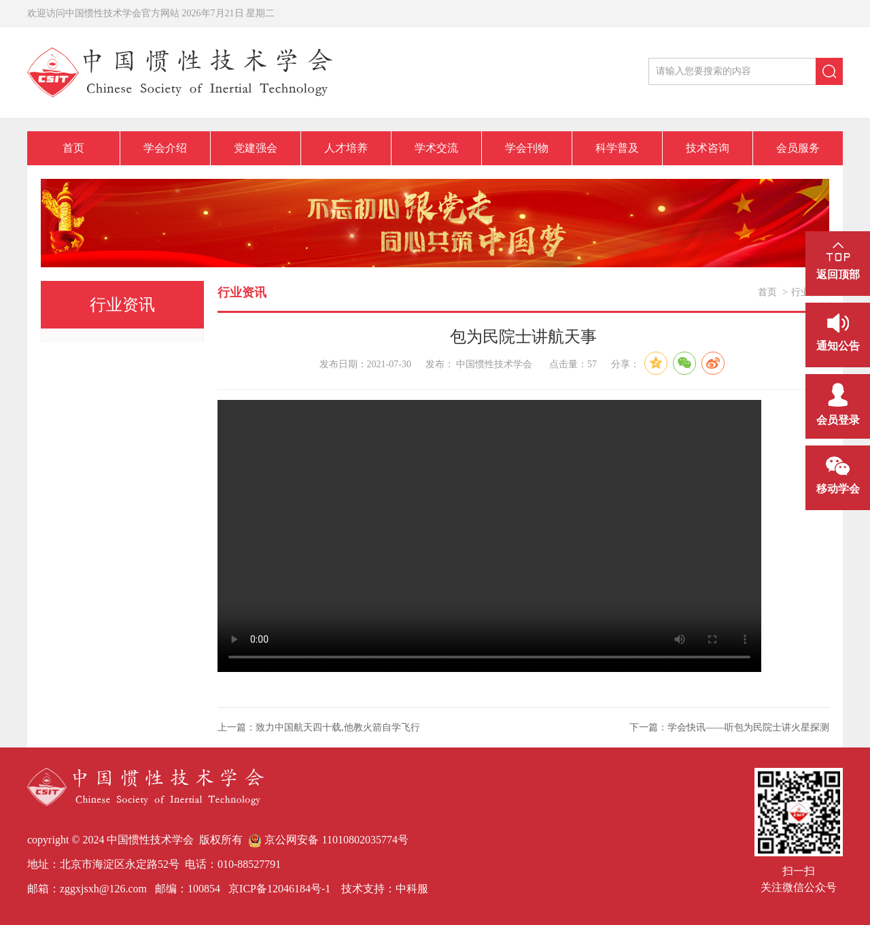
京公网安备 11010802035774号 (328, 839)
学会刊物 (527, 148)
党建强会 (255, 148)
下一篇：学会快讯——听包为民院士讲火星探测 (729, 727)
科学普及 (617, 148)
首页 (73, 148)
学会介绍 (165, 148)
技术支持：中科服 (384, 888)
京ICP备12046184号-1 (278, 888)
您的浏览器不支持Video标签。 (489, 536)
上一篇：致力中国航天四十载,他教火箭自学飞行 (319, 727)
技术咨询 (707, 148)
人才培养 (346, 148)
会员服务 (798, 148)
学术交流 (436, 148)
